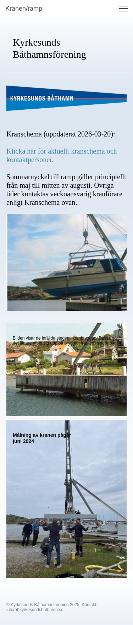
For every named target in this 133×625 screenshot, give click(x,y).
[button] (123, 8)
